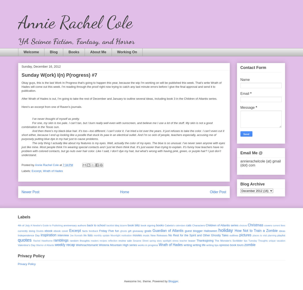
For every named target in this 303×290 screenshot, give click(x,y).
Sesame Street (141, 241)
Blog (54, 52)
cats (188, 225)
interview (63, 235)
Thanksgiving (204, 240)
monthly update (102, 235)
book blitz (134, 225)
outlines (233, 235)
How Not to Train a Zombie (256, 231)
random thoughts (80, 240)
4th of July (24, 225)
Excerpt (36, 171)
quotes (25, 239)
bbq (117, 225)
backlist (110, 225)
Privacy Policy (27, 264)
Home (124, 192)
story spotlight (164, 241)
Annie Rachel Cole (75, 22)
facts (85, 230)
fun (117, 231)
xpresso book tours (231, 245)
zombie (249, 245)
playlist (281, 235)
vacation (281, 241)
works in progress (148, 245)
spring (152, 241)
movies (137, 235)
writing (188, 245)
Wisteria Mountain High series (118, 245)
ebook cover (61, 230)
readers (95, 241)
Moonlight (115, 235)
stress (175, 241)
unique (272, 241)
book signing (148, 225)
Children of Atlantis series (222, 225)
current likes (279, 225)
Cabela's (170, 225)
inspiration (48, 235)
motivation (126, 235)
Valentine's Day (27, 245)
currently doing (26, 230)
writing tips (212, 245)
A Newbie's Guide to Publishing (46, 225)
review (122, 240)
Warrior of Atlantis (45, 245)
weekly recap (65, 245)
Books (74, 52)
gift (129, 230)
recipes (103, 241)
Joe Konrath (76, 235)
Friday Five (106, 231)
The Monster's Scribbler (229, 240)
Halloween (210, 231)
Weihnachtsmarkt (87, 245)
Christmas (255, 225)
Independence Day (29, 235)
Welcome (31, 52)
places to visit (260, 235)
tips (245, 241)
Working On (127, 52)
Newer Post (31, 192)
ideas (282, 230)
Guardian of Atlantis (167, 231)
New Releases (159, 235)
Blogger (173, 281)
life (85, 235)
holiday (225, 230)
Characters (198, 225)
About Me (98, 52)
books (160, 225)
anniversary (70, 225)
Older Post (218, 192)
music (146, 235)
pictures (245, 235)
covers (268, 225)
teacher (183, 241)
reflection (112, 241)
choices (243, 225)
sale (129, 240)
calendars (180, 225)
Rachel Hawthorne (43, 241)
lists (90, 235)
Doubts (40, 231)
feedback (93, 231)
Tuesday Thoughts (258, 241)
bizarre (123, 225)
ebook (48, 231)
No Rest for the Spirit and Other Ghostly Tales (198, 235)
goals (148, 231)
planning (272, 235)
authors (82, 225)
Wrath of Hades (53, 171)
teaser (191, 240)
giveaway (138, 230)
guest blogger (194, 231)
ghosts (123, 231)
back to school (96, 225)
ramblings (61, 240)
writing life (199, 245)
